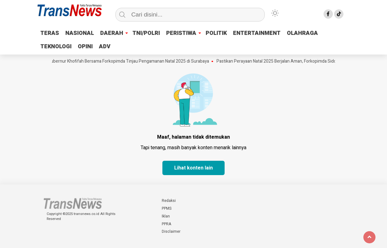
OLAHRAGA (302, 33)
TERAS (49, 33)
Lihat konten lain (193, 168)
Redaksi (169, 200)
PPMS (166, 208)
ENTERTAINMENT (257, 33)
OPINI (85, 46)
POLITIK (216, 33)
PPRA (166, 224)
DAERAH (111, 33)
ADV (104, 46)
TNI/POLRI (146, 33)
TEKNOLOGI (56, 46)
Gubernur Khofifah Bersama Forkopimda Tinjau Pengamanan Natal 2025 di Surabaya (130, 61)
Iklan (166, 216)
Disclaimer (171, 231)
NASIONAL (79, 33)
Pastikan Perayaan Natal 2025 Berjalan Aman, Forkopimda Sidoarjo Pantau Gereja (295, 61)
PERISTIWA (181, 33)
